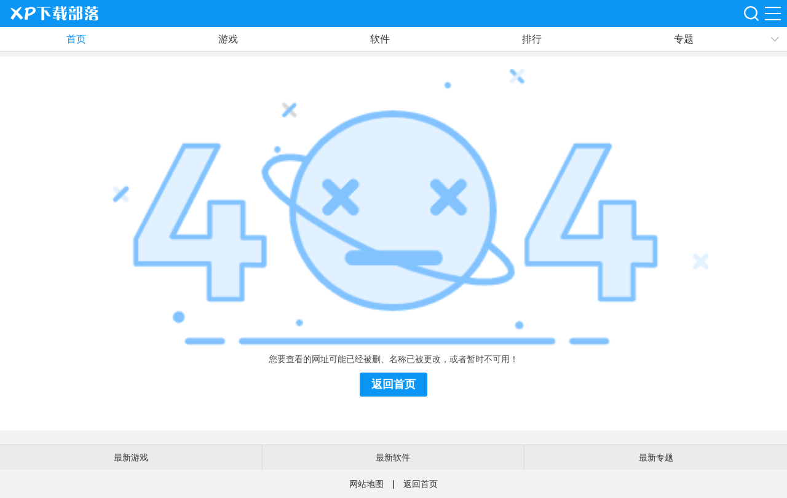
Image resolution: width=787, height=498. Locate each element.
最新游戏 (131, 457)
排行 (532, 39)
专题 (684, 39)
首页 (76, 39)
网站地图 (366, 484)
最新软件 (393, 457)
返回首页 (393, 384)
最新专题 (656, 457)
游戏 (228, 39)
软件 (380, 39)
